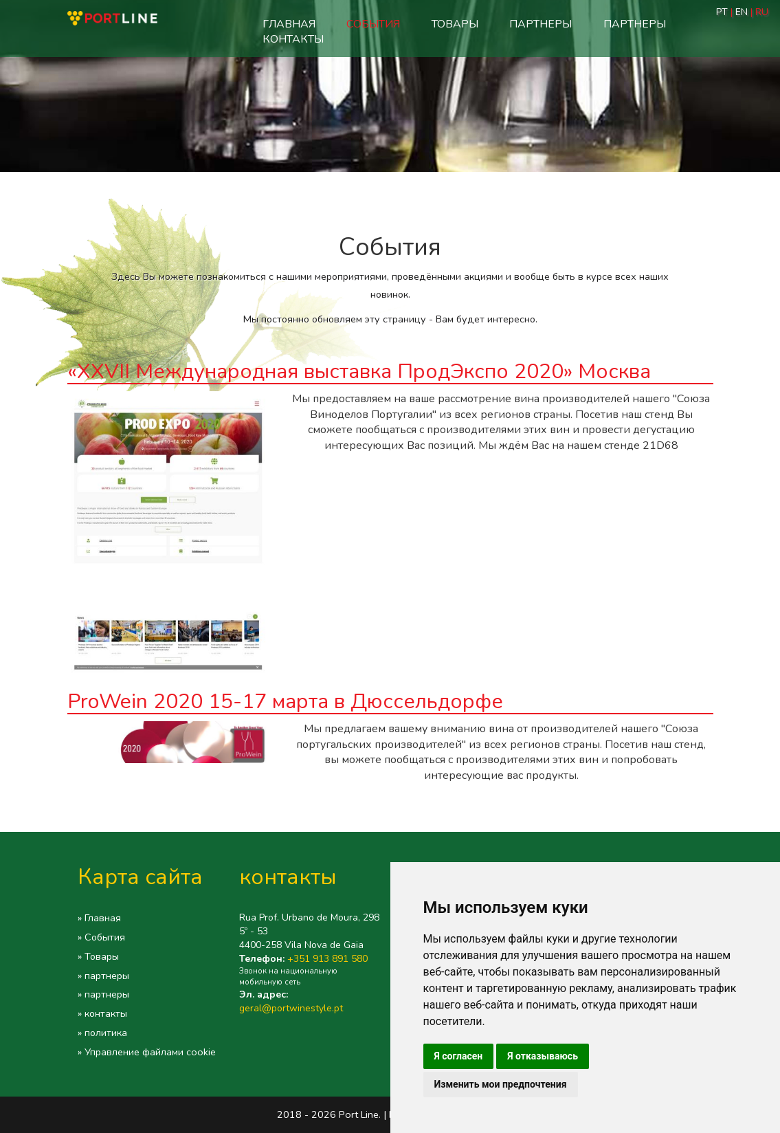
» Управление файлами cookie (147, 1052)
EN (741, 12)
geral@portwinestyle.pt (291, 1008)
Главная (289, 24)
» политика (102, 1033)
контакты (293, 39)
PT (723, 12)
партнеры (540, 24)
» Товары (98, 956)
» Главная (99, 918)
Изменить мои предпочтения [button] (500, 1084)
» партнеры (103, 975)
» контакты (102, 1013)
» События (101, 937)
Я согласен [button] (458, 1056)
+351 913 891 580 (327, 958)
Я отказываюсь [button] (542, 1056)
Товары (455, 24)
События (373, 24)
